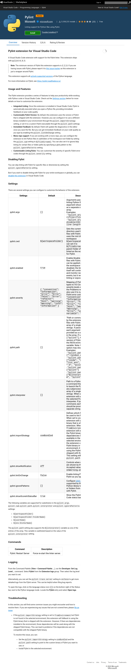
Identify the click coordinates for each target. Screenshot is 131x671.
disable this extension (17, 176)
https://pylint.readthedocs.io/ (49, 81)
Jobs (97, 662)
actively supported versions (42, 76)
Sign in (99, 2)
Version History (29, 42)
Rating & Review (57, 42)
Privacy (103, 662)
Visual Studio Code (10, 7)
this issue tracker (53, 68)
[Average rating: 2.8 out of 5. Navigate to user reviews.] (87, 21)
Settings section (59, 98)
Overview (13, 42)
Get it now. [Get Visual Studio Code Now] (124, 7)
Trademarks (122, 662)
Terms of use (112, 662)
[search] (116, 2)
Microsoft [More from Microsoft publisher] (30, 21)
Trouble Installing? (50, 32)
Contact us (90, 662)
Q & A (42, 42)
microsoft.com (46, 21)
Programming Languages (29, 7)
